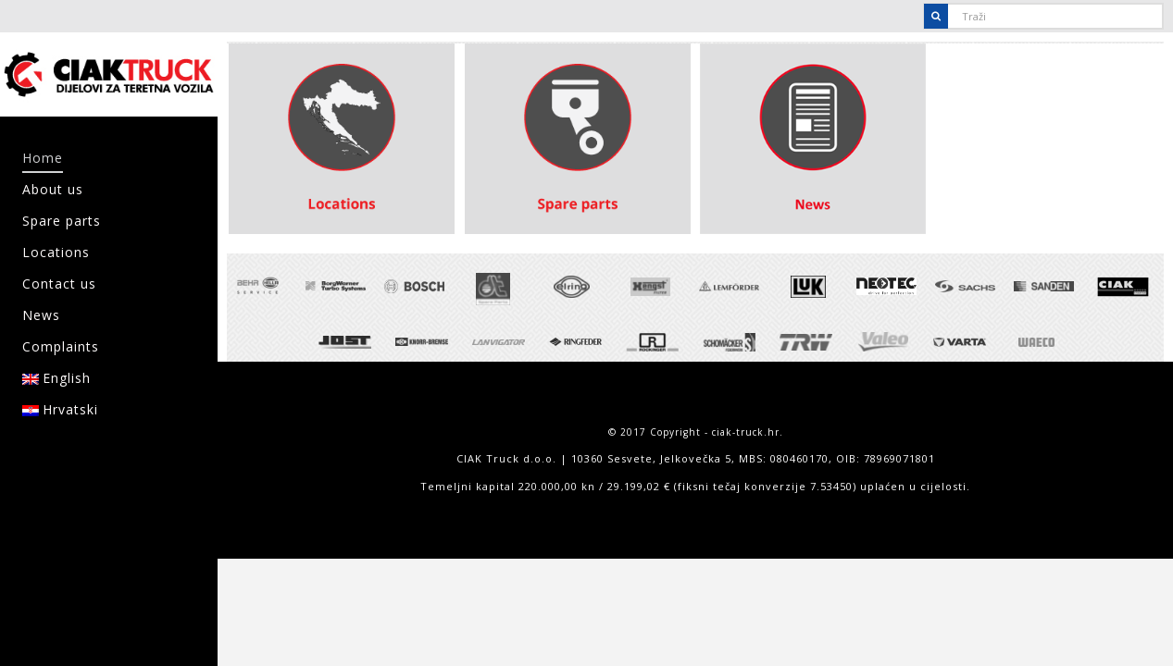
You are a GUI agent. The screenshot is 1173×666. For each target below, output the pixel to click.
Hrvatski (60, 409)
